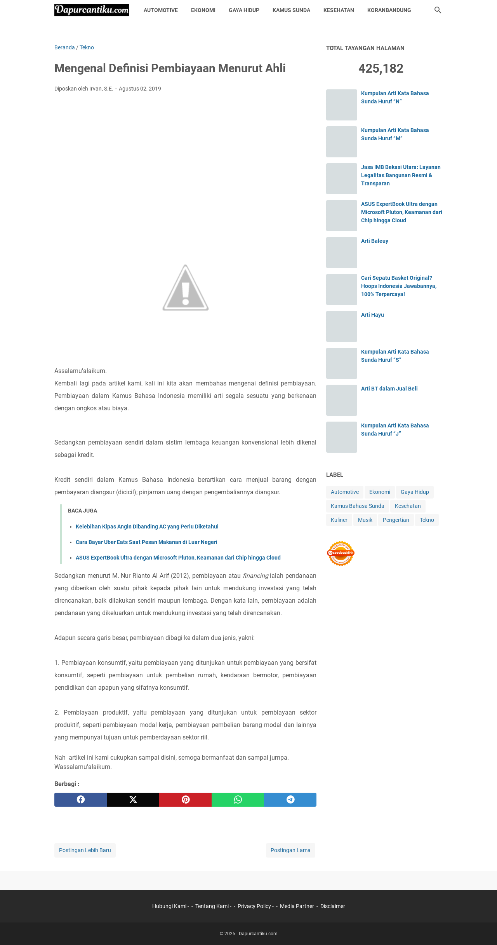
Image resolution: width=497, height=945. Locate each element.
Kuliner (339, 520)
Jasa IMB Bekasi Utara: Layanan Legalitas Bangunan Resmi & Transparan (401, 175)
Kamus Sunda (291, 10)
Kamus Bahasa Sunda (357, 506)
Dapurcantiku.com (258, 933)
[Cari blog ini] (438, 10)
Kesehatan (338, 10)
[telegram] (290, 800)
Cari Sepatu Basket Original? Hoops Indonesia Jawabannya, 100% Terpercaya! (398, 286)
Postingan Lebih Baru (85, 850)
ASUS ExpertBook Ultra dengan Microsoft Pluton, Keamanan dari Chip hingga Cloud (178, 557)
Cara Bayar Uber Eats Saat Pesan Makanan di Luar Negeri (146, 542)
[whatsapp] (238, 800)
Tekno (427, 520)
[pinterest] (185, 800)
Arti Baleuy (374, 241)
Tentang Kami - (214, 906)
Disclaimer (332, 906)
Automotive (161, 10)
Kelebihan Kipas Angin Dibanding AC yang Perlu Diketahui (147, 526)
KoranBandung (389, 10)
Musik (365, 520)
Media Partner (297, 906)
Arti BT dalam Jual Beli (389, 388)
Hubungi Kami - (171, 906)
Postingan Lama (291, 850)
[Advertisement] (185, 156)
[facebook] (80, 800)
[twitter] (133, 800)
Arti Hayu (372, 315)
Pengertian (396, 520)
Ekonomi (203, 10)
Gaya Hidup (244, 10)
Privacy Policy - (256, 906)
